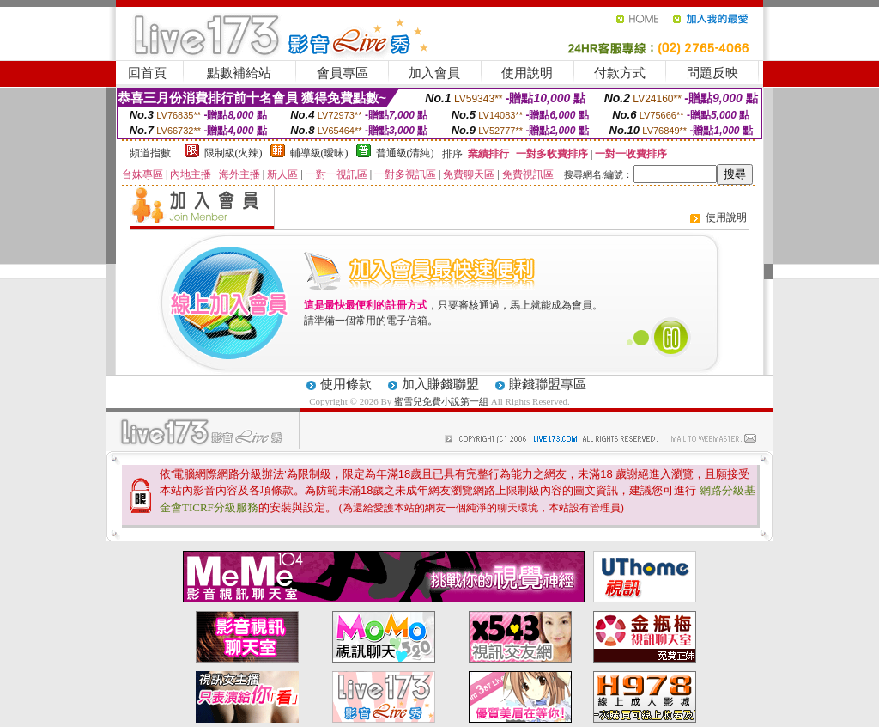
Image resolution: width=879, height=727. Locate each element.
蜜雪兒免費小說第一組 (442, 401)
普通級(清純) (405, 153)
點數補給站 (239, 73)
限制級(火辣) (233, 153)
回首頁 (147, 73)
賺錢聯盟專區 (547, 384)
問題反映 (712, 73)
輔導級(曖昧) (319, 153)
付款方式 (620, 73)
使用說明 (527, 73)
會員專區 (342, 73)
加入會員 (434, 73)
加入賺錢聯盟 (440, 384)
